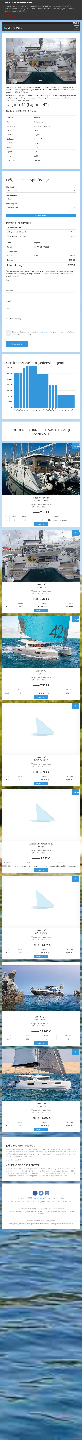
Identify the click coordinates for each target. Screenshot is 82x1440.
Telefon (9, 308)
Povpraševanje (41, 524)
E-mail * (9, 301)
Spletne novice (29, 1211)
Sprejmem (9, 14)
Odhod (10, 187)
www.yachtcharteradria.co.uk (62, 1223)
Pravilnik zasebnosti (58, 1211)
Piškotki (19, 1211)
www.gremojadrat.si (16, 1223)
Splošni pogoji (43, 1211)
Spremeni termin (41, 216)
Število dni (11, 195)
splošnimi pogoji (47, 332)
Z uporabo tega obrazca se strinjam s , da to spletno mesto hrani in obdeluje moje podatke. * (43, 333)
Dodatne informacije (14, 319)
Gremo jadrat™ (39, 1198)
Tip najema (11, 204)
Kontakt (41, 1214)
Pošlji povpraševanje (16, 344)
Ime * (8, 280)
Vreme (70, 1211)
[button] (11, 61)
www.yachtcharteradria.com (37, 1223)
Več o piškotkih (10, 17)
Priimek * (9, 290)
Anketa (11, 1211)
